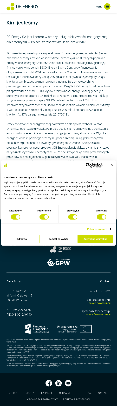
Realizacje (46, 393)
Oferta (13, 393)
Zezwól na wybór (58, 238)
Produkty (28, 393)
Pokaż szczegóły (97, 229)
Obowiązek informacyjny (42, 399)
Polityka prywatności (76, 399)
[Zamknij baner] (112, 165)
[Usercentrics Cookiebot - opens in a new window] (91, 165)
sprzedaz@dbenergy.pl (86, 312)
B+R (78, 393)
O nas (89, 393)
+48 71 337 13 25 (99, 291)
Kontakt (103, 393)
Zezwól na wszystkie (95, 238)
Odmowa (21, 238)
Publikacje (64, 393)
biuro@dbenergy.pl (86, 301)
